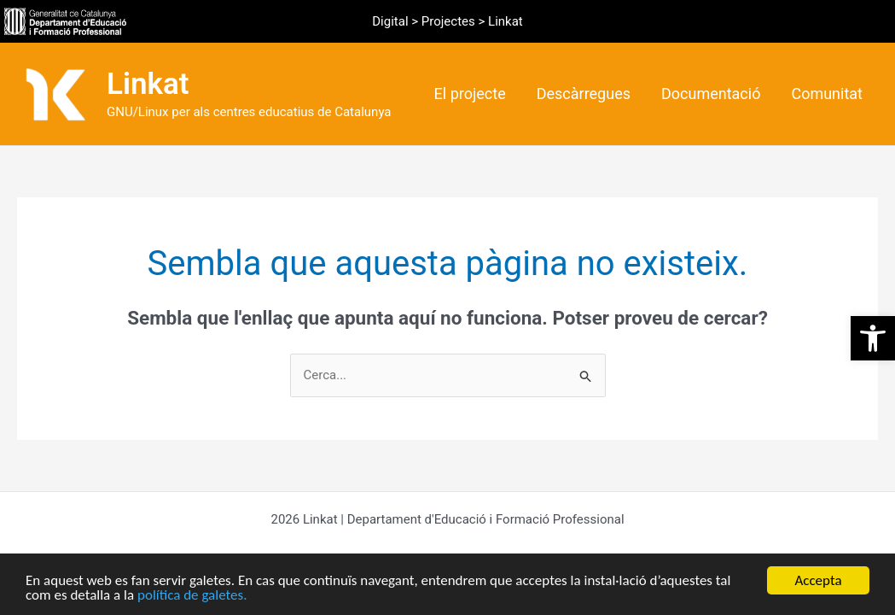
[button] (873, 338)
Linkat (148, 84)
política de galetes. (192, 596)
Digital (390, 21)
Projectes (448, 21)
